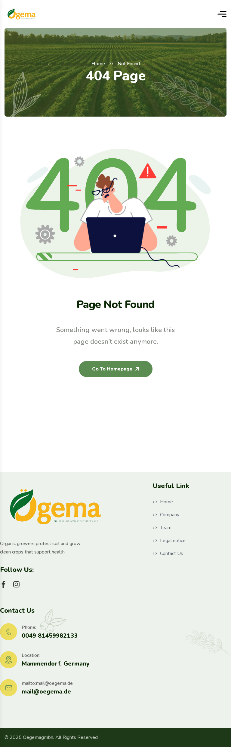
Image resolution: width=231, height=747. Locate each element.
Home (98, 63)
